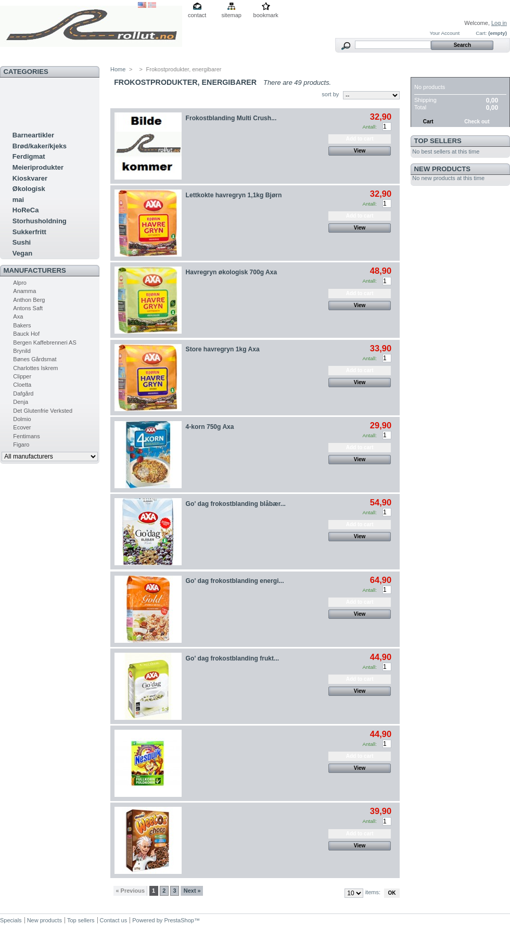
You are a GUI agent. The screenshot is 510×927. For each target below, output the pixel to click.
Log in (499, 23)
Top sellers (438, 141)
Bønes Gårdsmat (34, 359)
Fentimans (26, 436)
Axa (18, 316)
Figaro (21, 444)
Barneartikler (33, 135)
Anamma (24, 291)
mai (18, 200)
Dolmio (22, 419)
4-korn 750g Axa (210, 426)
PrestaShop (179, 920)
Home (117, 69)
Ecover (22, 427)
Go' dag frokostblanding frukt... (232, 658)
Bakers (22, 325)
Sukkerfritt (29, 232)
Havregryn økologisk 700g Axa (231, 272)
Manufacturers (35, 270)
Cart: (481, 33)
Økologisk (28, 189)
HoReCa (25, 210)
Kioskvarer (29, 178)
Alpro (20, 283)
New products (442, 169)
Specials (11, 920)
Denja (20, 402)
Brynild (22, 351)
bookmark (265, 15)
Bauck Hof (26, 334)
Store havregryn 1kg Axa (223, 349)
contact (197, 15)
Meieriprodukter (37, 167)
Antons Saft (28, 308)
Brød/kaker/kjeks (39, 146)
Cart (424, 71)
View (360, 151)
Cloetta (22, 385)
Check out (476, 121)
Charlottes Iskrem (35, 368)
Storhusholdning (39, 221)
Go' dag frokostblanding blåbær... (236, 503)
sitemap (231, 15)
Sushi (21, 242)
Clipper (22, 376)
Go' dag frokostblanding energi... (235, 581)
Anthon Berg (29, 300)
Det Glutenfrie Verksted (42, 411)
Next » (192, 890)
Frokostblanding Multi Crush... (231, 118)
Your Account (444, 33)
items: (372, 892)
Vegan (22, 253)
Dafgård (23, 393)
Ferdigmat (28, 156)
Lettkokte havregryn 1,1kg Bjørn (234, 195)
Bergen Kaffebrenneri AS (44, 342)
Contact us (114, 920)
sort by (330, 94)
